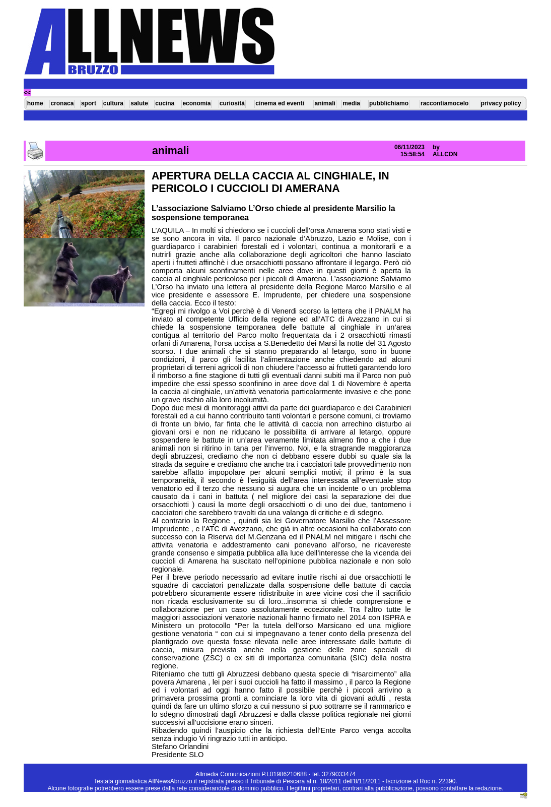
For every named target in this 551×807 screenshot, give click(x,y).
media (351, 103)
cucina (164, 103)
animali (324, 103)
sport (88, 103)
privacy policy (501, 103)
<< (27, 92)
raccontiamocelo (444, 103)
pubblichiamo (388, 103)
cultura (113, 103)
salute (139, 103)
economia (196, 103)
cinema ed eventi (279, 103)
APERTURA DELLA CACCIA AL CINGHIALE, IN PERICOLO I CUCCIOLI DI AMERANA (270, 182)
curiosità (232, 103)
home (35, 103)
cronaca (62, 103)
